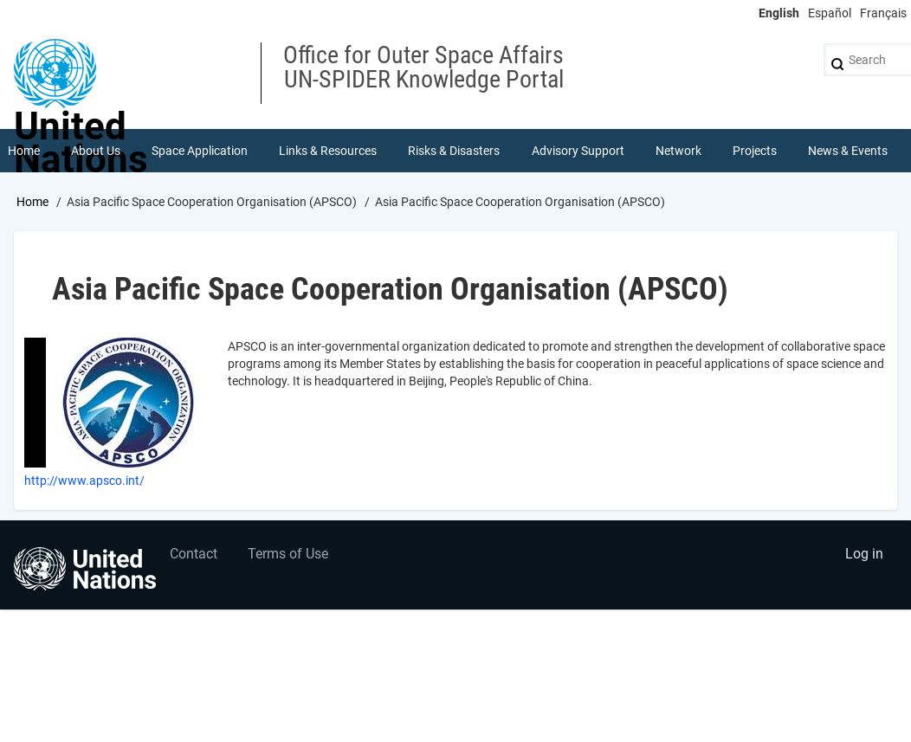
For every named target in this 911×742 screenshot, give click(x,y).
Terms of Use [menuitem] (288, 553)
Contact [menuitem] (193, 553)
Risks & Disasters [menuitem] (454, 151)
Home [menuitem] (24, 151)
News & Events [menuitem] (848, 151)
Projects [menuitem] (755, 151)
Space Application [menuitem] (200, 151)
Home (32, 202)
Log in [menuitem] (864, 553)
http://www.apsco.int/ (84, 480)
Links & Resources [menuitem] (328, 151)
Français (883, 13)
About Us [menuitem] (95, 151)
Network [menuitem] (678, 151)
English (779, 13)
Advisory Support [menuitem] (578, 151)
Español (829, 13)
